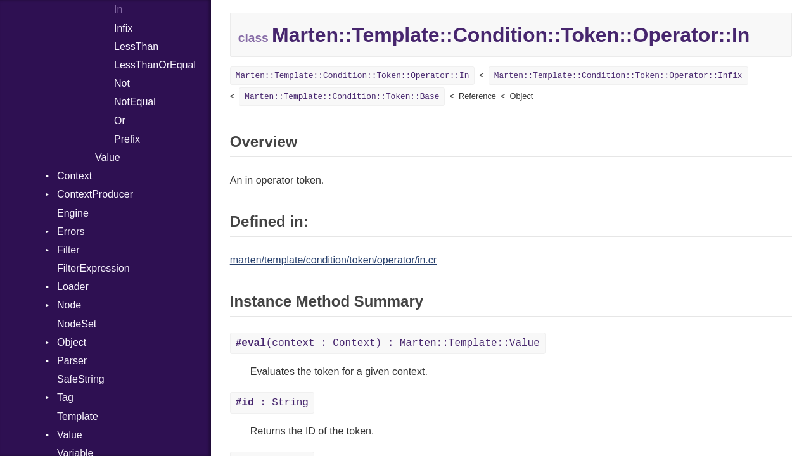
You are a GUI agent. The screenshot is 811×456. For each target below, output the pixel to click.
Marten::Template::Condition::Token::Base (342, 96)
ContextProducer (95, 194)
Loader (73, 286)
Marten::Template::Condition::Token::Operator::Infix (618, 75)
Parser (72, 360)
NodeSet (76, 324)
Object (71, 342)
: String (272, 402)
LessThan (136, 46)
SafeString (81, 379)
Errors (71, 231)
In (118, 9)
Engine (73, 213)
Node (69, 305)
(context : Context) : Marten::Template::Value (388, 343)
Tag (65, 397)
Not (122, 83)
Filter (68, 249)
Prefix (127, 139)
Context (74, 175)
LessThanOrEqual (155, 65)
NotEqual (135, 101)
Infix (123, 28)
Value (107, 157)
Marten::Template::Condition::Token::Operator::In (352, 75)
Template (77, 416)
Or (119, 120)
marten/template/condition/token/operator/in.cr (333, 260)
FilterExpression (93, 268)
